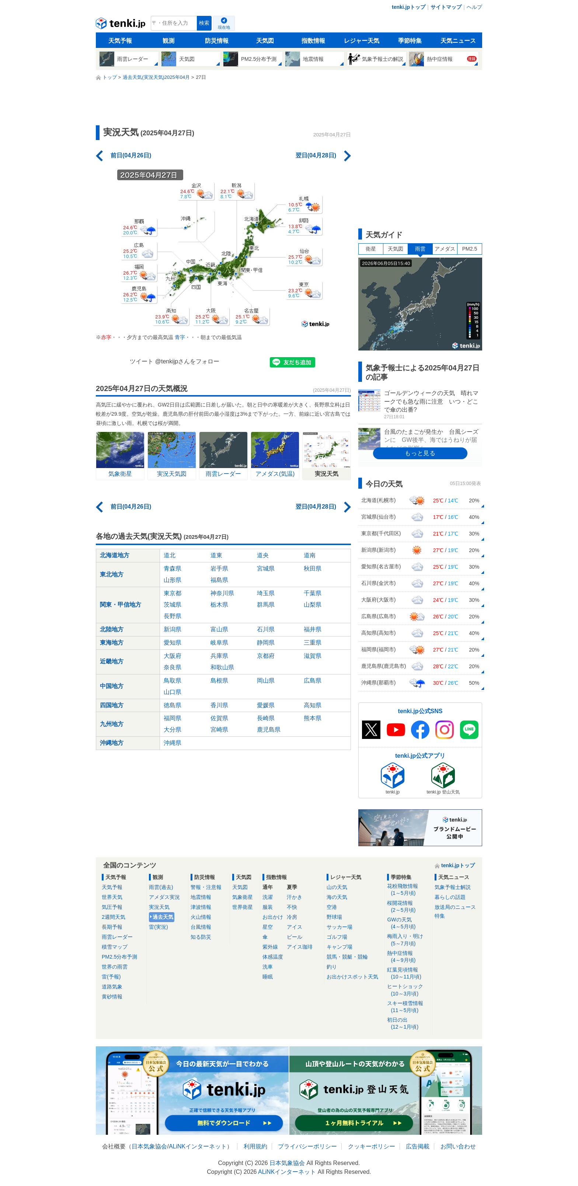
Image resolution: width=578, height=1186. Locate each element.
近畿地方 (111, 661)
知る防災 (201, 937)
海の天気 (337, 897)
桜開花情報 (408, 907)
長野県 (172, 616)
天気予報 (120, 41)
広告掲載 (417, 1146)
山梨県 (312, 604)
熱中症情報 (408, 957)
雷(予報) (111, 977)
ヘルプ (474, 7)
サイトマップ (446, 7)
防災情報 (217, 41)
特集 (440, 916)
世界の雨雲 (115, 967)
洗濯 (267, 897)
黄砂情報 (112, 997)
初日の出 (408, 1023)
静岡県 (266, 642)
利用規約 (255, 1146)
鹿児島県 (269, 729)
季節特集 (410, 41)
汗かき (294, 897)
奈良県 (172, 667)
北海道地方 (114, 555)
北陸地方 (111, 629)
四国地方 (111, 705)
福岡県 (172, 718)
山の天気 (337, 887)
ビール (294, 937)
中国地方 (111, 686)
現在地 (224, 27)
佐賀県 (219, 718)
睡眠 (267, 977)
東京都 (172, 593)
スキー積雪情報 (408, 1007)
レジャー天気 (361, 41)
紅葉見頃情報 (408, 973)
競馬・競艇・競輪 (347, 957)
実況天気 (159, 907)
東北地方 (111, 574)
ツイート (141, 361)
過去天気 (163, 917)
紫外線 (270, 947)
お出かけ (272, 917)
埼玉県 (266, 593)
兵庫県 (219, 656)
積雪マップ (115, 947)
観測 (168, 41)
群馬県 (266, 604)
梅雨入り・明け (408, 940)
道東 (216, 555)
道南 (310, 555)
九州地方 (111, 724)
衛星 (371, 249)
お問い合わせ (458, 1146)
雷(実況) (158, 927)
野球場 (334, 917)
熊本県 (312, 718)
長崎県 (266, 718)
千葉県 (312, 593)
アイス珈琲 (300, 947)
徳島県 (172, 705)
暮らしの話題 (450, 897)
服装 (267, 907)
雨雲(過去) (161, 887)
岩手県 (219, 568)
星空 (267, 927)
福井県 (312, 629)
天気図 (265, 41)
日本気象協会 (149, 1146)
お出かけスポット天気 (352, 977)
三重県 (312, 642)
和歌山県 (222, 667)
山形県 (172, 580)
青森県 (172, 568)
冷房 (292, 917)
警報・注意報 (206, 887)
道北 (169, 555)
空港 (332, 907)
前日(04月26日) (131, 155)
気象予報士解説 (453, 887)
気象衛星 (242, 897)
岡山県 (266, 680)
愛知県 (172, 642)
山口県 (172, 692)
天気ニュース (458, 41)
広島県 (312, 680)
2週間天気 (113, 917)
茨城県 (172, 604)
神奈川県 (222, 593)
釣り (332, 967)
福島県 (219, 580)
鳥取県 (172, 680)
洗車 (267, 967)
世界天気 (112, 897)
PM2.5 (469, 249)
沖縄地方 (111, 743)
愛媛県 (266, 705)
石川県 (266, 629)
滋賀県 (312, 656)
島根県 (219, 680)
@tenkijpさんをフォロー (187, 361)
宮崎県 (219, 729)
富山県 (219, 629)
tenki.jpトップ (408, 7)
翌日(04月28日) (316, 155)
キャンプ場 (339, 947)
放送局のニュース (455, 907)
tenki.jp (121, 25)
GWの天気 (408, 923)
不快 (292, 907)
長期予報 (112, 927)
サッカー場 (339, 927)
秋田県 (312, 568)
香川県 (219, 705)
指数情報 (313, 41)
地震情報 (201, 897)
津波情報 (201, 907)
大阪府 (172, 656)
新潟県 (172, 629)
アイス (294, 927)
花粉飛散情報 (408, 890)
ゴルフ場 (337, 937)
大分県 (172, 729)
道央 (263, 555)
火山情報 (201, 917)
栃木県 (219, 604)
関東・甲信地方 (120, 604)
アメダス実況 (164, 897)
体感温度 (272, 957)
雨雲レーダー (117, 937)
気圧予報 (112, 907)
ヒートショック (408, 990)
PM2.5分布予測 (119, 957)
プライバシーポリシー (307, 1146)
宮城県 (266, 568)
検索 (204, 23)
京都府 (266, 656)
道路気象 (112, 987)
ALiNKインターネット (198, 1146)
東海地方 (111, 642)
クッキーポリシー (371, 1146)
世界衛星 (242, 907)
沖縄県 (172, 743)
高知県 (312, 705)
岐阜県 (219, 642)
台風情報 (201, 927)
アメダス (445, 249)
